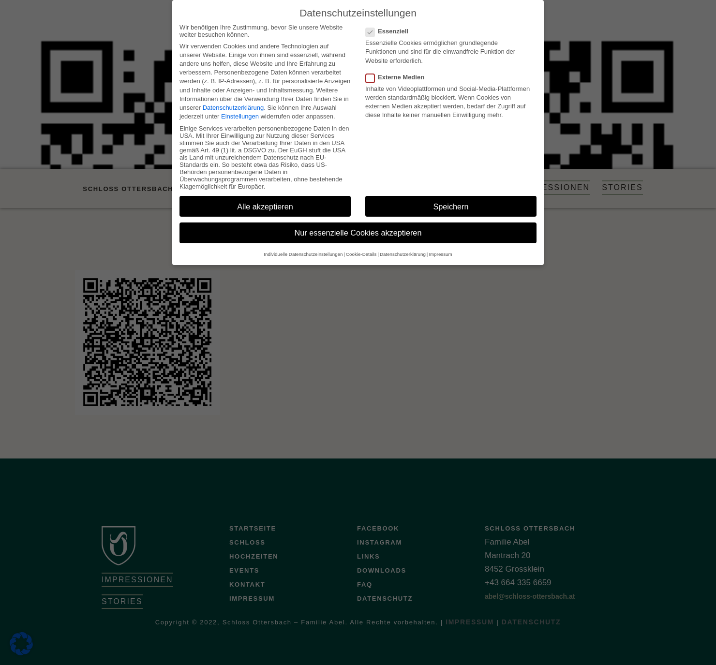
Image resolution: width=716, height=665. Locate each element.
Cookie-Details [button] (361, 250)
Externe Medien (398, 73)
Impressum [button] (440, 250)
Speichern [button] (450, 202)
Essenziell (390, 27)
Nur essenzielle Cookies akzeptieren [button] (358, 229)
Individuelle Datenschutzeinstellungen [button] (303, 250)
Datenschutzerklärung (233, 104)
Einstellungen (240, 113)
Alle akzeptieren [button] (265, 202)
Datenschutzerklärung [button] (403, 250)
